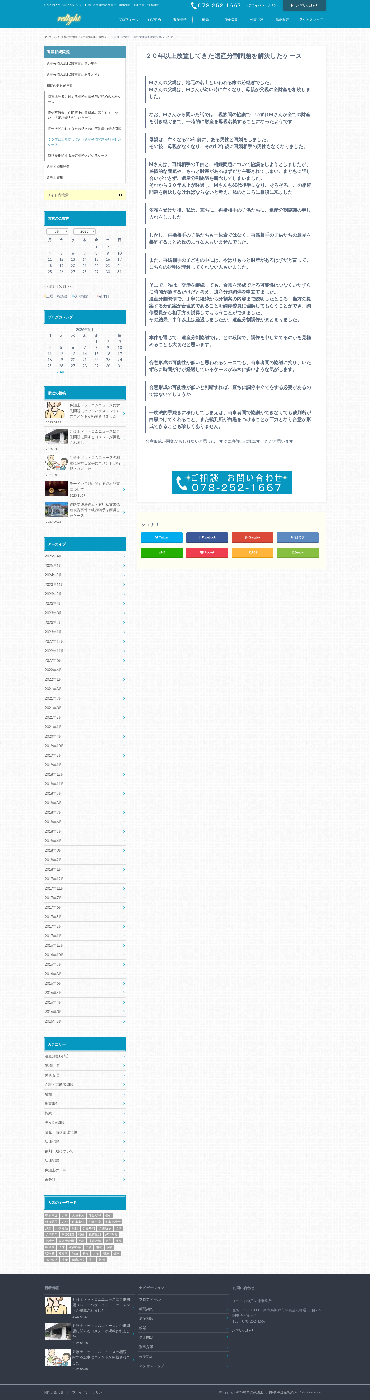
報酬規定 (282, 19)
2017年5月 (53, 917)
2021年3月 (53, 708)
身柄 (116, 1253)
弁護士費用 (55, 177)
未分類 (50, 1179)
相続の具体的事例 (92, 36)
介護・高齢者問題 (59, 1084)
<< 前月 (50, 286)
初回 (75, 1228)
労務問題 (51, 1234)
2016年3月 (53, 1011)
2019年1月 (53, 765)
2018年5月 (53, 831)
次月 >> (65, 286)
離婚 (205, 19)
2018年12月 (54, 774)
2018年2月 (53, 860)
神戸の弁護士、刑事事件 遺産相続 (268, 1392)
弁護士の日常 (55, 1170)
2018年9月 (53, 793)
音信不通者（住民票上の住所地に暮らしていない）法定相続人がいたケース (83, 115)
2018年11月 (54, 784)
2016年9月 (53, 964)
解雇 (85, 1253)
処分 (65, 1222)
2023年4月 (53, 603)
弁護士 (49, 1241)
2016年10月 (54, 954)
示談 (109, 1247)
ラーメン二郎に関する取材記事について (83, 489)
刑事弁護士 (113, 1222)
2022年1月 (53, 679)
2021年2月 (53, 717)
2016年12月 (54, 945)
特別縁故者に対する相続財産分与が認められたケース (84, 98)
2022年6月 (53, 660)
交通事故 (51, 1215)
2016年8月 (53, 973)
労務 (118, 1228)
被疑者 (63, 1253)
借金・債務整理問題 (61, 1132)
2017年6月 (53, 907)
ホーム (51, 36)
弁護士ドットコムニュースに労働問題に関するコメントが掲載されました (83, 440)
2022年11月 (54, 651)
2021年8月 (53, 689)
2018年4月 (53, 841)
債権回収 (52, 1065)
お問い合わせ (304, 5)
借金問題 (231, 19)
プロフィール (128, 19)
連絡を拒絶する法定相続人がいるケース (78, 155)
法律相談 (52, 1141)
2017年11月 (54, 888)
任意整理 (95, 1215)
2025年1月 (53, 565)
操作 (118, 1241)
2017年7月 (53, 898)
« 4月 (61, 372)
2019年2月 (53, 755)
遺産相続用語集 (58, 166)
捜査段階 (95, 1241)
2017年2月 (53, 926)
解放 (75, 1253)
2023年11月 (54, 584)
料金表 (49, 1247)
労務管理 (52, 1075)
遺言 (92, 1260)
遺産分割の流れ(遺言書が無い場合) (73, 63)
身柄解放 (51, 1260)
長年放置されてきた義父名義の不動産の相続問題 (84, 129)
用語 (89, 1247)
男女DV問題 (54, 1122)
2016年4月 (53, 1002)
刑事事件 (52, 1103)
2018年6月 (53, 822)
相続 (48, 1113)
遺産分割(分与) (56, 1056)
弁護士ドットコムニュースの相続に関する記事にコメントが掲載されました (83, 466)
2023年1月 (53, 632)
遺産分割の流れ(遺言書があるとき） (74, 74)
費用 (106, 1253)
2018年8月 (53, 803)
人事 (65, 1215)
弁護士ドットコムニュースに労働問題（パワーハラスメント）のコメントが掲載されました (83, 413)
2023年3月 (53, 613)
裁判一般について (59, 1151)
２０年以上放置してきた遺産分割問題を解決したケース (84, 141)
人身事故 (78, 1215)
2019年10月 (54, 746)
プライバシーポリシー (264, 5)
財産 (96, 1253)
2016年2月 (53, 1021)
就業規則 (95, 1234)
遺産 (65, 1260)
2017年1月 (53, 936)
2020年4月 (53, 736)
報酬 (81, 1234)
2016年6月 (53, 983)
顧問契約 (154, 19)
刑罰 (48, 1228)
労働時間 (88, 1228)
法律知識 (52, 1160)
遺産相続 (180, 19)
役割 (81, 1241)
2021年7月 (53, 698)
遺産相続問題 (69, 36)
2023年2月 (53, 622)
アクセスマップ (311, 19)
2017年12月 (54, 879)
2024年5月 (53, 575)
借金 (108, 1215)
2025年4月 (53, 556)
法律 (62, 1247)
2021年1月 (53, 727)
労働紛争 (105, 1228)
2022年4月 (53, 670)
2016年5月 (53, 992)
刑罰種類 (61, 1228)
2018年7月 (53, 812)
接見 (108, 1241)
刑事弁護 (257, 19)
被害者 (49, 1253)
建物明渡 (111, 1234)
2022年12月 (54, 641)
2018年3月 (53, 850)
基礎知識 (68, 1234)
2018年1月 (53, 869)
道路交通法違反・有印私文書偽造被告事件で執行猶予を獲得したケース (83, 513)
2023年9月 (53, 594)
